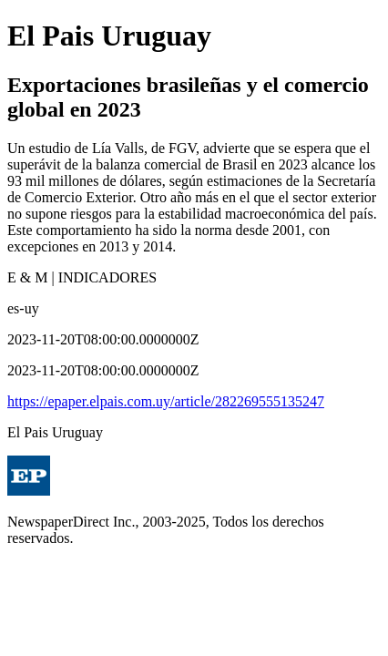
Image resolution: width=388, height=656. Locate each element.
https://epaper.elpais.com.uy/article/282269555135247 (165, 401)
